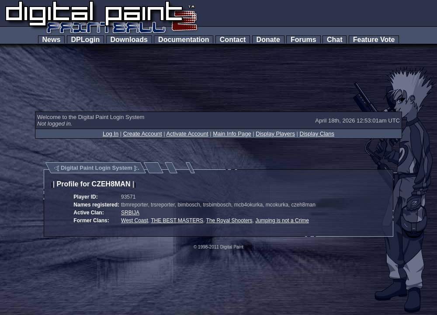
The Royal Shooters (229, 220)
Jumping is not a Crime (282, 220)
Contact (233, 39)
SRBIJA (130, 213)
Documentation (183, 39)
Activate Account (187, 133)
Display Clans (317, 133)
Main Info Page (232, 133)
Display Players (275, 133)
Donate (268, 39)
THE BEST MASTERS (177, 220)
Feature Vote (374, 39)
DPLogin (85, 39)
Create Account (142, 133)
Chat (334, 39)
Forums (303, 39)
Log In (110, 133)
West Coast (134, 220)
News (51, 39)
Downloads (129, 39)
